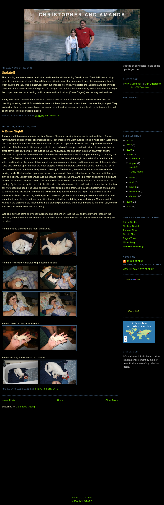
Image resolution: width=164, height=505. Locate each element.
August (133, 163)
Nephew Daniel (131, 226)
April (132, 182)
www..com (133, 280)
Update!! (8, 72)
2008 (129, 201)
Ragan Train (129, 238)
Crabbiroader (135, 261)
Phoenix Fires (130, 230)
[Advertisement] (137, 429)
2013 (129, 140)
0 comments (52, 116)
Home (60, 400)
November (135, 158)
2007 (129, 206)
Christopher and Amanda (82, 14)
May (131, 177)
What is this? (133, 311)
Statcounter (82, 497)
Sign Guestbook (152, 83)
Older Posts (112, 400)
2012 (129, 145)
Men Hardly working (133, 246)
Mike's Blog (129, 242)
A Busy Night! (12, 131)
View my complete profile (138, 269)
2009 (129, 154)
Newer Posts (8, 400)
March (133, 186)
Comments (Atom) (25, 406)
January (133, 196)
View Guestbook (132, 83)
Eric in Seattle (130, 222)
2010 (129, 149)
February (134, 191)
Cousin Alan (129, 234)
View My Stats (82, 501)
